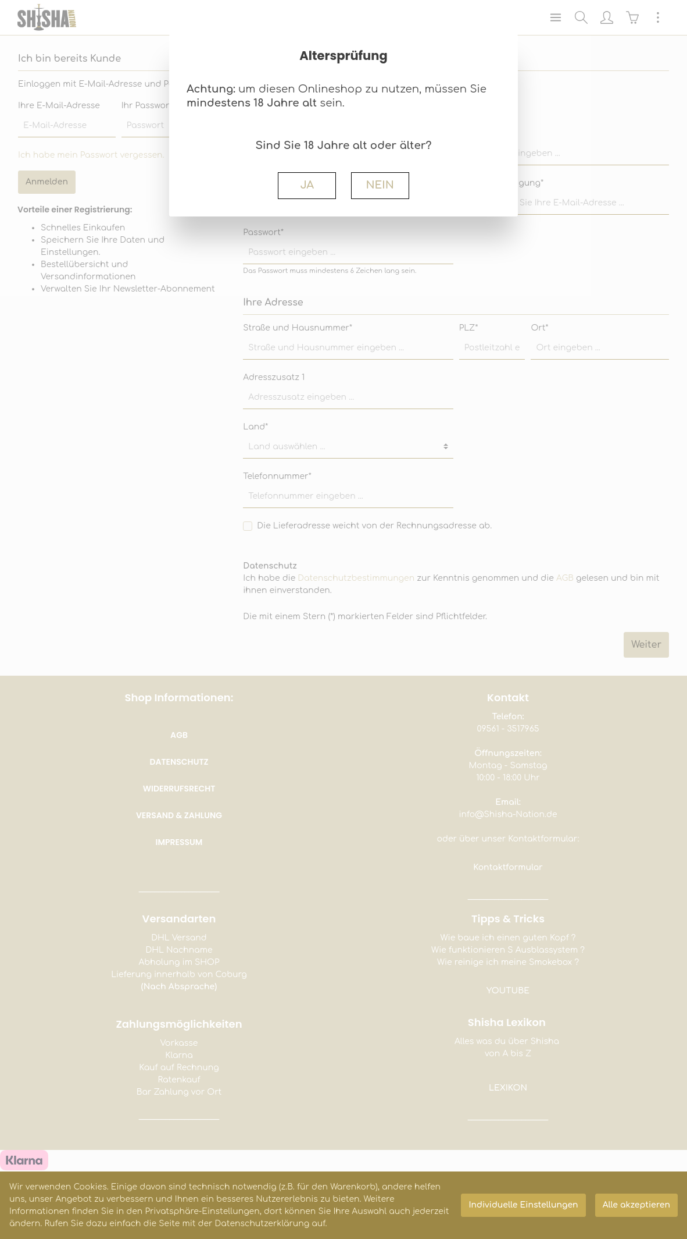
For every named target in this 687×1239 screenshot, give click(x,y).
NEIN (379, 185)
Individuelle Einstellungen (523, 1205)
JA (307, 185)
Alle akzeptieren (636, 1205)
